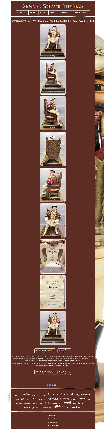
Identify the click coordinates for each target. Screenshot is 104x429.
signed (87, 403)
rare (68, 407)
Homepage (52, 415)
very (28, 399)
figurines (27, 403)
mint (41, 403)
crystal (39, 395)
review (74, 403)
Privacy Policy (52, 422)
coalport (76, 407)
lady (22, 399)
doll (34, 398)
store (89, 399)
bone (33, 395)
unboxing (19, 403)
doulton (65, 394)
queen (16, 395)
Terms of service (52, 425)
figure (81, 398)
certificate (42, 399)
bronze (81, 403)
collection (53, 398)
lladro (60, 403)
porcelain (36, 407)
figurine (53, 394)
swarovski (64, 398)
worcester (85, 394)
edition (58, 407)
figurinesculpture (51, 403)
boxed (35, 403)
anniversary (47, 408)
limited (25, 394)
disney (75, 394)
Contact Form (52, 419)
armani (73, 399)
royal (67, 402)
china (44, 395)
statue (27, 407)
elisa (17, 399)
